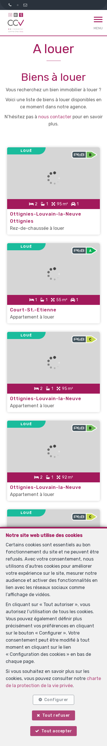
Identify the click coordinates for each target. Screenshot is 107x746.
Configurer (56, 699)
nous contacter (54, 116)
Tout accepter (56, 731)
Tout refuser (56, 715)
